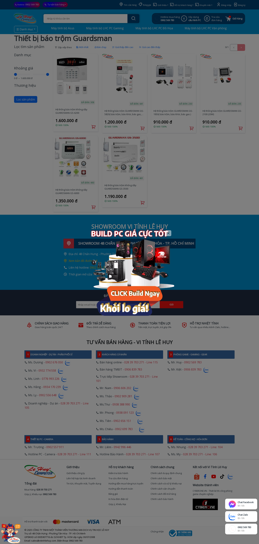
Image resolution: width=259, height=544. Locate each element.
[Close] (168, 233)
